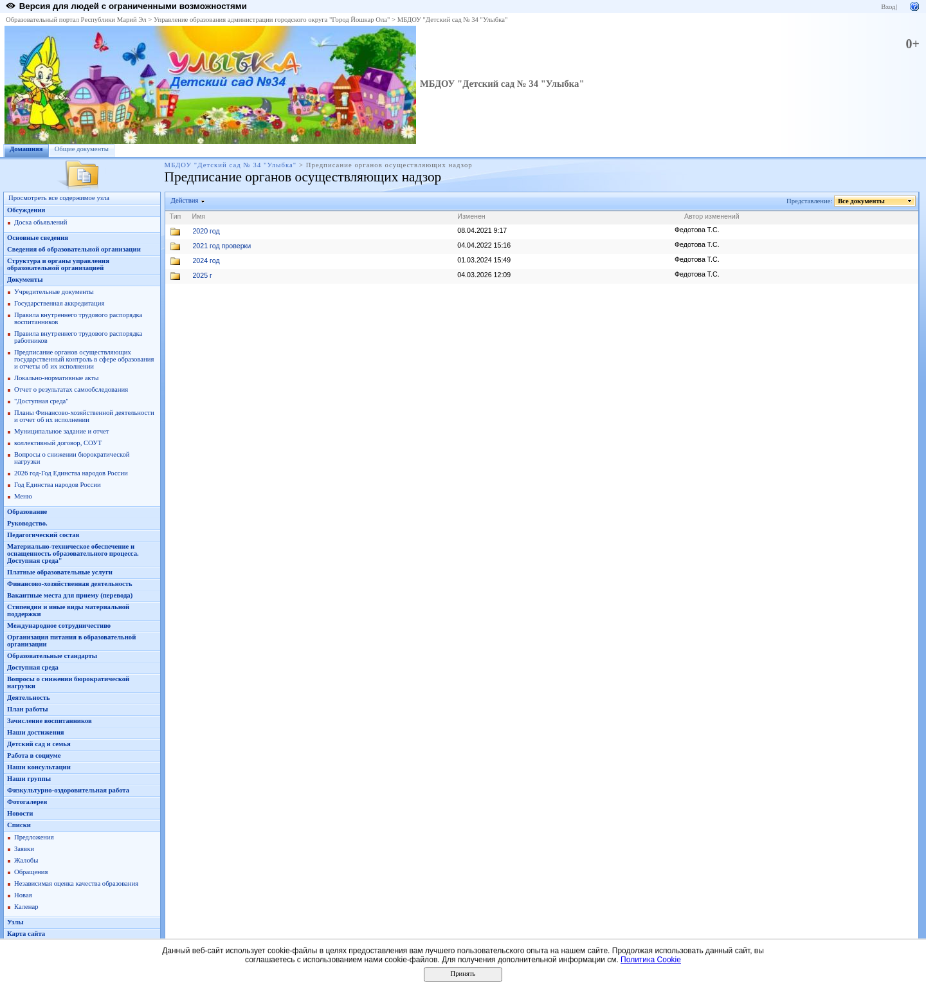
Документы (25, 279)
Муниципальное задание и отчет (61, 431)
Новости (20, 813)
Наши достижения (35, 732)
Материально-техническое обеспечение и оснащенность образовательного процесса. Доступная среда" (73, 553)
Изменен (471, 216)
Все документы (861, 201)
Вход (888, 6)
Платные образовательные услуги (60, 572)
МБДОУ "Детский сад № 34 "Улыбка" (452, 19)
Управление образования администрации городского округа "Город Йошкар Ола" (272, 19)
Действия (185, 200)
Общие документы (82, 148)
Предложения (34, 837)
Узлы (15, 922)
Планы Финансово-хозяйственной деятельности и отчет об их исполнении (84, 416)
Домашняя (26, 148)
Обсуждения (26, 210)
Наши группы (29, 778)
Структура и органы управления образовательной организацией (58, 264)
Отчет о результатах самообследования (71, 389)
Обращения (31, 871)
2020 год (205, 231)
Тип (175, 216)
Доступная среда (33, 667)
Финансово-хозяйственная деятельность (69, 583)
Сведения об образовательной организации (74, 249)
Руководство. (27, 523)
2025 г (202, 275)
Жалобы (26, 860)
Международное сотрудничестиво (59, 625)
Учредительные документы (54, 291)
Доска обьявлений (41, 222)
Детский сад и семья (39, 743)
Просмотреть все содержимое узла (58, 197)
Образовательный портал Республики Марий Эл (76, 19)
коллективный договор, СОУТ (58, 442)
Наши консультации (39, 767)
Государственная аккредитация (59, 303)
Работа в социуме (34, 755)
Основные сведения (37, 237)
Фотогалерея (27, 801)
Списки (19, 824)
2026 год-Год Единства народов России (71, 473)
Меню (23, 496)
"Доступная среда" (41, 401)
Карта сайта (26, 933)
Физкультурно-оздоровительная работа (68, 790)
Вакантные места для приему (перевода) (69, 595)
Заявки (24, 848)
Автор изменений (712, 216)
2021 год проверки (221, 246)
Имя (198, 216)
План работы (27, 709)
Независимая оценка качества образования (76, 883)
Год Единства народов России (57, 484)
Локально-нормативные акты (56, 377)
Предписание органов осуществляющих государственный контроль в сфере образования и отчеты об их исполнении (84, 359)
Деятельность (28, 697)
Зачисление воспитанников (49, 720)
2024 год (205, 260)
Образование (27, 511)
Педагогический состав (43, 534)
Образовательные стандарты (52, 655)
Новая (23, 895)
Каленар (26, 906)
